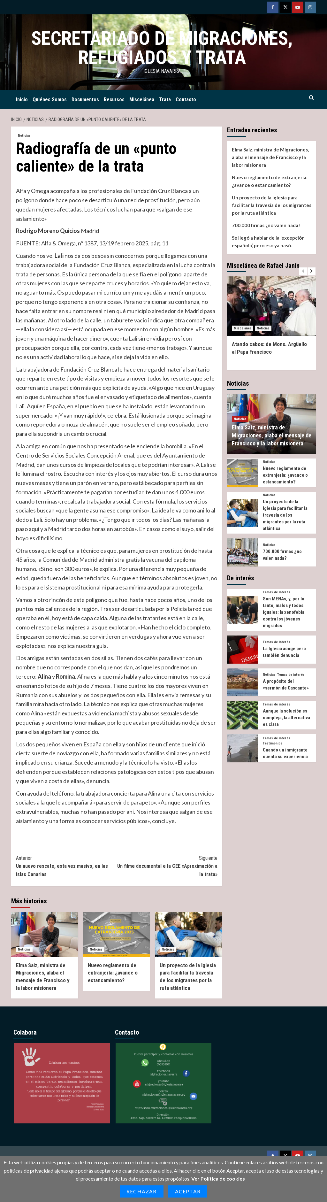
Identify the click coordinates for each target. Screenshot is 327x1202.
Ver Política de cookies (218, 1178)
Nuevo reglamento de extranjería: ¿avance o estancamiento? (113, 973)
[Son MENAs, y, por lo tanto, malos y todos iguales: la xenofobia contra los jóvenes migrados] (242, 610)
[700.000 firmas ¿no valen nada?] (242, 552)
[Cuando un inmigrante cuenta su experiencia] (242, 748)
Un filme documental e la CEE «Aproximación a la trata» (167, 865)
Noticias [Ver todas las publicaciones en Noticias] (24, 136)
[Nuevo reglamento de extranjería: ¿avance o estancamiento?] (116, 934)
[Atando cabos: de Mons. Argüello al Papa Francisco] (271, 306)
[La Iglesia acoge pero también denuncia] (242, 650)
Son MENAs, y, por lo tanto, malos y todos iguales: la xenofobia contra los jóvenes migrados (283, 612)
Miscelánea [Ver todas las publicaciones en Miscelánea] (242, 328)
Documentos (85, 99)
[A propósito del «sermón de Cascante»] (242, 682)
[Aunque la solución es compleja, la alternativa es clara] (242, 715)
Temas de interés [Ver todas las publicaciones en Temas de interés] (276, 592)
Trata (165, 99)
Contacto (186, 99)
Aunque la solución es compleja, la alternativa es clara (286, 717)
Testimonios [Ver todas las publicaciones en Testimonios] (272, 743)
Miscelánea (141, 99)
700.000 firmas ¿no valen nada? (266, 225)
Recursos (114, 99)
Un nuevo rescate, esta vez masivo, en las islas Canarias (66, 865)
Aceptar (188, 1191)
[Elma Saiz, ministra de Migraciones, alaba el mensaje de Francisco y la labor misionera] (44, 934)
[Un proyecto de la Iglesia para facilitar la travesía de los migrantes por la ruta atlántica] (188, 934)
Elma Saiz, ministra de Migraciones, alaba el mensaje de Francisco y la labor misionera (270, 157)
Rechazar (141, 1191)
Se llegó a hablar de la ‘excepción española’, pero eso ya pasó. (268, 241)
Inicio (22, 99)
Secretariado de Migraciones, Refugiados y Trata (162, 48)
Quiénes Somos (50, 99)
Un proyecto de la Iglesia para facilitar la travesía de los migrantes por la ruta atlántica (271, 205)
